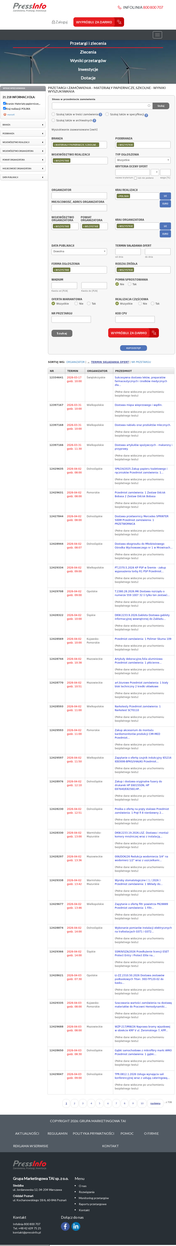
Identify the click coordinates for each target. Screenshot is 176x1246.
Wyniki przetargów (88, 60)
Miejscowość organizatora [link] (17, 168)
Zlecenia (88, 51)
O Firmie (151, 1133)
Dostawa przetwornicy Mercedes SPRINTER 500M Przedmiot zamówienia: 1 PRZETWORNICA (142, 520)
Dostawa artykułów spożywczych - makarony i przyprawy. (143, 447)
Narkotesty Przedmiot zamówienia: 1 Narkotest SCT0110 (138, 708)
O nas (83, 1186)
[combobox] (79, 144)
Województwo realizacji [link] (16, 142)
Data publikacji (63, 245)
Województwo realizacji (71, 154)
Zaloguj (60, 22)
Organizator (61, 190)
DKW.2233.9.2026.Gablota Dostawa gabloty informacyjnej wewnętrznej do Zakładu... (142, 617)
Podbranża (123, 138)
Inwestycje (88, 69)
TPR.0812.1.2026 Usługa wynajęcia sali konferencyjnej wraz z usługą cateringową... (142, 1076)
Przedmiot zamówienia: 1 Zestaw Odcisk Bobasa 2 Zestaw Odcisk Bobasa (140, 494)
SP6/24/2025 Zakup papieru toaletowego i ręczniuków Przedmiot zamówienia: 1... (141, 470)
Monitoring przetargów (94, 1198)
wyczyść (11, 114)
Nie (119, 284)
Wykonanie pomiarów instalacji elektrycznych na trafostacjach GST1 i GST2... (143, 929)
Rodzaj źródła (126, 263)
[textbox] (101, 144)
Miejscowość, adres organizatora (78, 202)
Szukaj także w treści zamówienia (75, 114)
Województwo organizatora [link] (18, 151)
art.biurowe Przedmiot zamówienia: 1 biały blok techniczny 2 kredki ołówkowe (141, 684)
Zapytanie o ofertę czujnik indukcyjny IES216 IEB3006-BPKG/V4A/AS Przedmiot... (143, 759)
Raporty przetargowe (93, 1204)
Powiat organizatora (91, 219)
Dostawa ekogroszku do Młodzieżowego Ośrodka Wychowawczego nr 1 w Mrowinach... (144, 545)
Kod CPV (121, 313)
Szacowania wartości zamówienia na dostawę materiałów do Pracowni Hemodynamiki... (143, 1004)
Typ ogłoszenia (127, 154)
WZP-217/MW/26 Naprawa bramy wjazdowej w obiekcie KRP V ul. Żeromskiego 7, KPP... (142, 1028)
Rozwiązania (86, 1192)
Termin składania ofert (110, 362)
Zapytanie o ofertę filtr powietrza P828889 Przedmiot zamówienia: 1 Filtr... (141, 906)
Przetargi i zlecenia (88, 43)
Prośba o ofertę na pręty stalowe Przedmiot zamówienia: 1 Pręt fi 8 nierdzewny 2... (142, 811)
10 (142, 1103)
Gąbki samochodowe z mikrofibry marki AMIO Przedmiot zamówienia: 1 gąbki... (143, 1052)
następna (155, 1103)
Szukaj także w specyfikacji (124, 114)
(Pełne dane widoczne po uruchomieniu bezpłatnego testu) (139, 393)
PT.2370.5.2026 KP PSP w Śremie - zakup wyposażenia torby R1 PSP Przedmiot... (140, 569)
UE (165, 195)
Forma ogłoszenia (66, 263)
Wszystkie (60, 304)
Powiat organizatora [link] (14, 160)
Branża (57, 138)
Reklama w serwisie (30, 1146)
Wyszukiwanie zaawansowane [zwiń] (74, 129)
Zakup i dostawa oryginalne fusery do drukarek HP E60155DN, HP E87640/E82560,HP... (138, 785)
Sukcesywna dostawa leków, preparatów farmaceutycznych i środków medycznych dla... (141, 381)
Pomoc (127, 1133)
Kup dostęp (133, 348)
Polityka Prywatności (93, 1133)
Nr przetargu (62, 313)
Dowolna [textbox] (58, 251)
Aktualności (27, 1133)
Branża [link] (6, 125)
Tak (132, 284)
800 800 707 (153, 7)
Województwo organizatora (63, 219)
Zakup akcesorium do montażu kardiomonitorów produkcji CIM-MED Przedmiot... (137, 734)
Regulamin (58, 1133)
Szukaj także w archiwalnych (72, 120)
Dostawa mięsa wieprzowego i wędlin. (138, 405)
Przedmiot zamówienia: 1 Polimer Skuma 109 (143, 638)
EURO (165, 203)
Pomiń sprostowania (131, 279)
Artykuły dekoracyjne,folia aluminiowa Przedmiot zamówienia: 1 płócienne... (139, 661)
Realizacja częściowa (131, 299)
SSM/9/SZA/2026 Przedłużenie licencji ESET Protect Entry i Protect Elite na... (142, 953)
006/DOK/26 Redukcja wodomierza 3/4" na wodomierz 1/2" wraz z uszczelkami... (141, 858)
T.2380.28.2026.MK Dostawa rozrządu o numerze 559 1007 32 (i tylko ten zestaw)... (142, 593)
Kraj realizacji (126, 190)
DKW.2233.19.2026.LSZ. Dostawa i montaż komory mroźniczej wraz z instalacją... (141, 834)
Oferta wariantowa (67, 299)
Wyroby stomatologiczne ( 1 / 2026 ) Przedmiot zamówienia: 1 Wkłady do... (139, 882)
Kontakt (110, 1146)
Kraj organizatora (129, 219)
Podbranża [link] (8, 133)
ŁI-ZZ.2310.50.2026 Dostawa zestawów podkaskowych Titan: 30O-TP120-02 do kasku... (140, 979)
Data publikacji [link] (10, 177)
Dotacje (88, 77)
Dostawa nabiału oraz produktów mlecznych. (143, 425)
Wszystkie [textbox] (123, 160)
